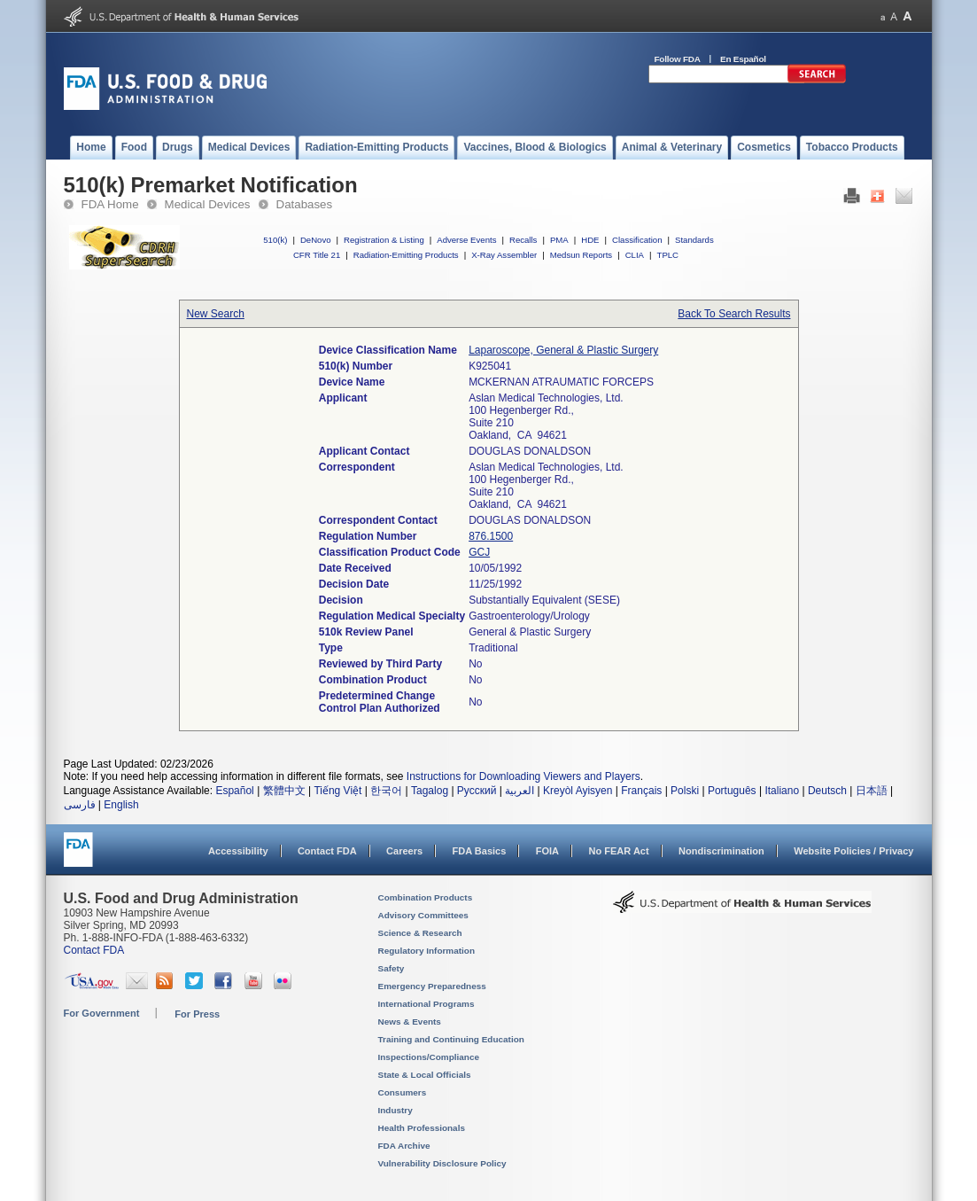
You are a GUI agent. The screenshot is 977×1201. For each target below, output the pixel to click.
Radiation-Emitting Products (406, 255)
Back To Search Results (734, 314)
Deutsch (827, 790)
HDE (590, 240)
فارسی (80, 805)
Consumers (402, 1092)
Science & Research (420, 933)
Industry (395, 1110)
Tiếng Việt (337, 790)
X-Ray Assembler (504, 255)
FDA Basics (479, 851)
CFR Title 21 (316, 255)
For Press (197, 1014)
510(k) (275, 240)
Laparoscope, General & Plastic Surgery (563, 350)
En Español (743, 59)
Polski (685, 790)
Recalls (523, 240)
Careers (404, 851)
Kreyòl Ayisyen (578, 790)
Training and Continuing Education (451, 1039)
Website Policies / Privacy (853, 851)
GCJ (479, 552)
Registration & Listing (384, 240)
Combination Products (425, 897)
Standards (694, 240)
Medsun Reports (581, 255)
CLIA (634, 255)
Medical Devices (208, 204)
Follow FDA (678, 59)
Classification (637, 240)
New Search (215, 314)
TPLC (668, 255)
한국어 (386, 790)
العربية (519, 790)
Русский (477, 790)
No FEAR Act (618, 851)
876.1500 (491, 536)
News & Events (409, 1021)
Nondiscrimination (721, 851)
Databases (304, 204)
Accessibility (238, 851)
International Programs (426, 1004)
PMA (559, 240)
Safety (391, 968)
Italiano (781, 790)
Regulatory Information (427, 950)
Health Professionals (421, 1128)
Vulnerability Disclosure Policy (442, 1163)
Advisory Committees (423, 915)
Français (641, 790)
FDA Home (110, 204)
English (121, 805)
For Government (102, 1013)
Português (732, 790)
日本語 (872, 790)
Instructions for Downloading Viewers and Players (523, 776)
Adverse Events (466, 240)
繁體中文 (284, 790)
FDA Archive (404, 1145)
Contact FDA (327, 851)
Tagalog (429, 790)
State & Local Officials (424, 1075)
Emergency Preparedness (432, 986)
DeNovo (315, 240)
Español (234, 790)
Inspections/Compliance (429, 1057)
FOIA (547, 851)
